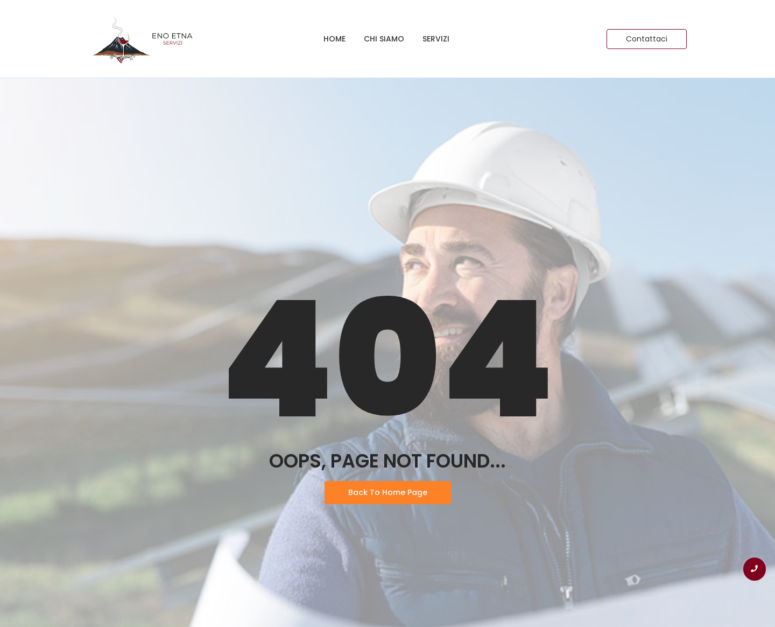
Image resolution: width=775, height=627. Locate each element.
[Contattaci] (647, 39)
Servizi (435, 38)
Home (334, 38)
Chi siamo (384, 38)
